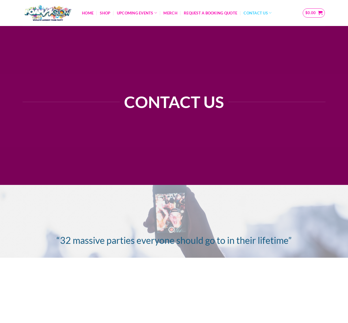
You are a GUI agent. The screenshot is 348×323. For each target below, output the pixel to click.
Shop (105, 13)
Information (154, 296)
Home (87, 13)
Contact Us (258, 13)
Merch (170, 13)
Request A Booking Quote (210, 13)
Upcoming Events (137, 13)
